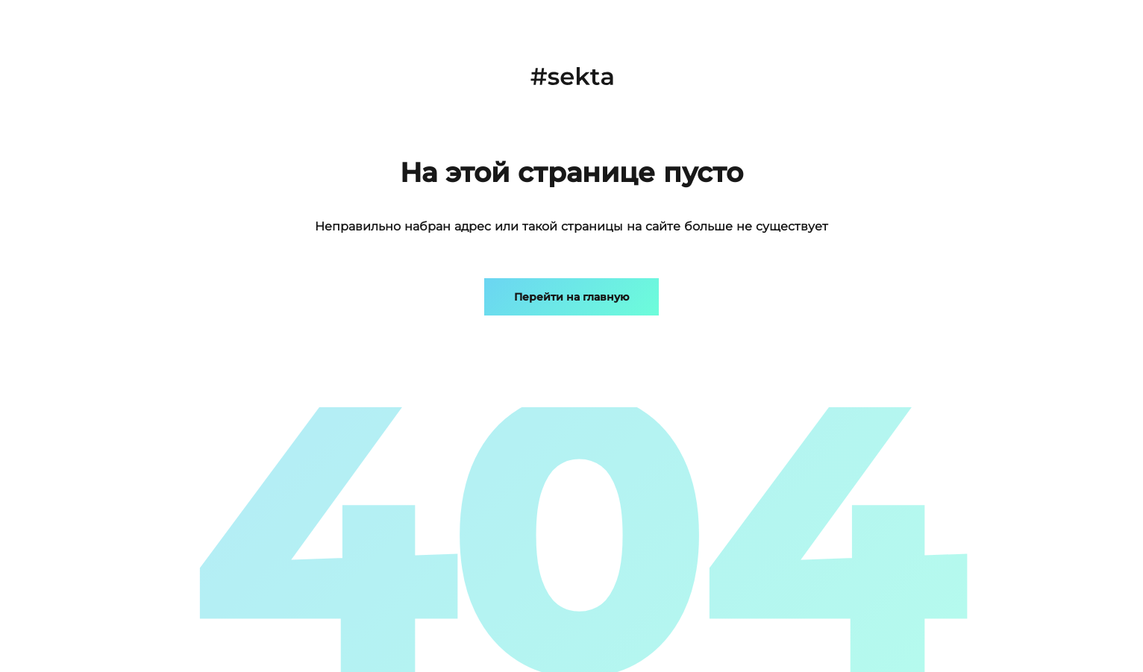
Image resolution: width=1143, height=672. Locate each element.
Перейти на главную (571, 297)
